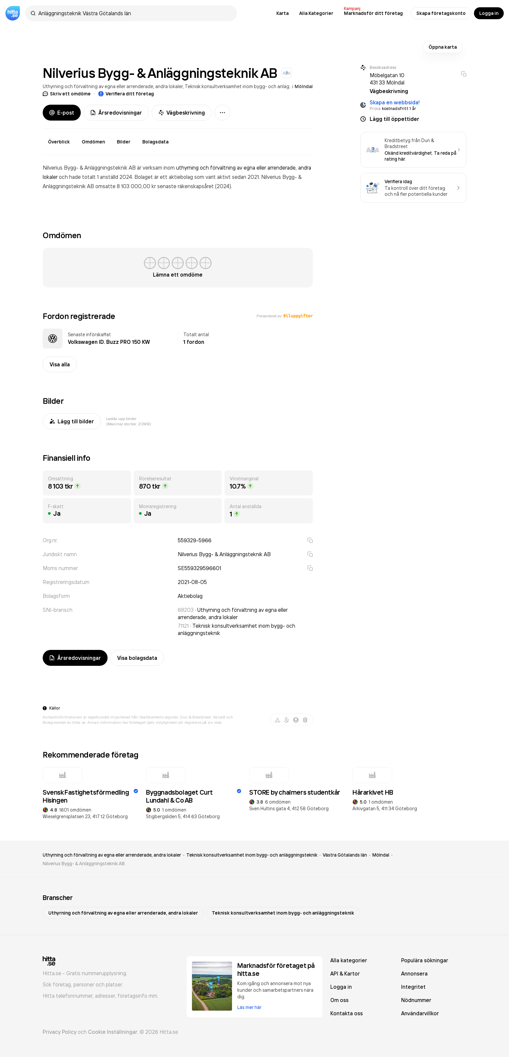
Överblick (59, 142)
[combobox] (134, 13)
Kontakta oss (346, 1013)
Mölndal (304, 86)
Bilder (123, 142)
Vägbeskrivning (182, 112)
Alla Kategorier (316, 13)
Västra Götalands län (345, 855)
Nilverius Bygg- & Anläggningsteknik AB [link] (84, 864)
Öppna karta (443, 47)
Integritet (413, 986)
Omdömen (93, 142)
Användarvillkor (420, 1013)
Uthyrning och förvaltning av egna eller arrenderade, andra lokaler (113, 86)
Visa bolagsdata (137, 658)
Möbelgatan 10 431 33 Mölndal (387, 79)
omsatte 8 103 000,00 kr (126, 186)
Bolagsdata (155, 142)
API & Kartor (345, 973)
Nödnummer (416, 1000)
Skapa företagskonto (441, 13)
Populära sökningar (424, 960)
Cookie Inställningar (112, 1032)
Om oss (339, 1000)
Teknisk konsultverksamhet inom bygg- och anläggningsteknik (250, 86)
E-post (61, 112)
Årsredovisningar (116, 112)
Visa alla (60, 364)
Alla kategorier (348, 960)
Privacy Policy (59, 1032)
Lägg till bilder (72, 421)
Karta (282, 13)
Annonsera (414, 973)
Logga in (488, 13)
